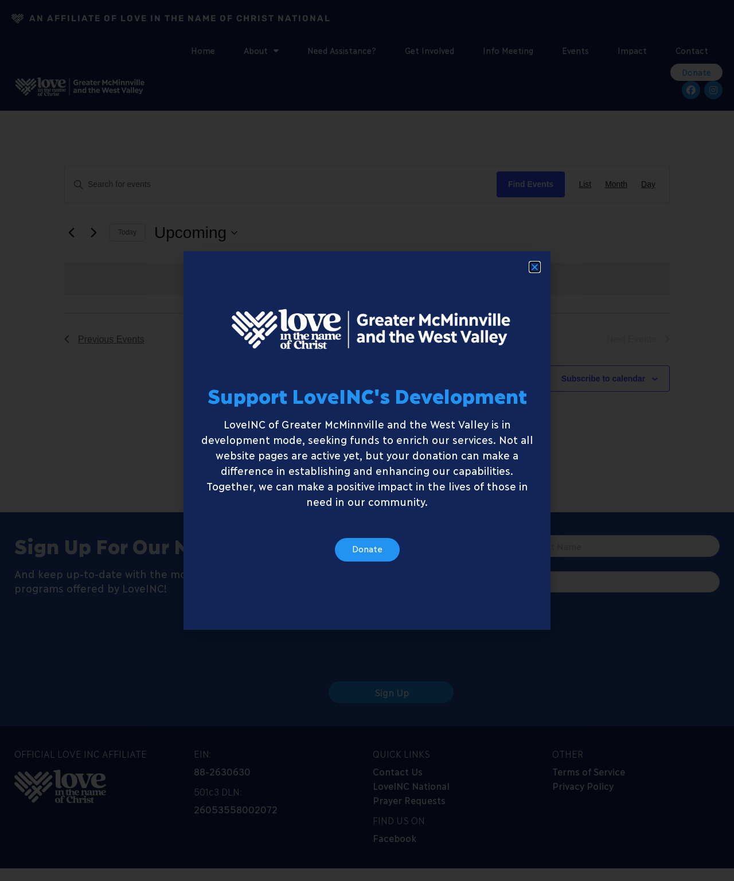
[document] (367, 440)
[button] (534, 270)
